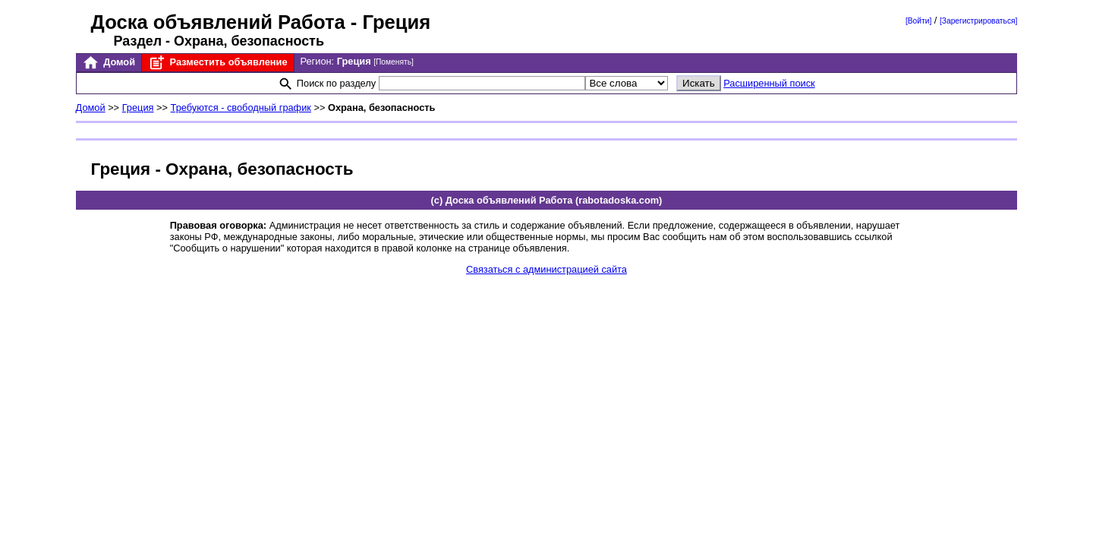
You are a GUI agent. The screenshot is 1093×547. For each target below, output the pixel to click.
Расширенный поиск (769, 83)
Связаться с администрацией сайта (546, 269)
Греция (138, 107)
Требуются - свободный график (241, 107)
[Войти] (918, 21)
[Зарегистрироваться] (978, 21)
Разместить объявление (217, 62)
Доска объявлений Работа (218, 22)
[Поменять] (393, 62)
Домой (108, 62)
